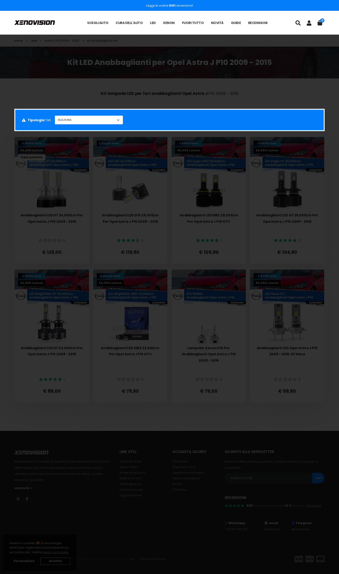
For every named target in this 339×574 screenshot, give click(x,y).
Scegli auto (98, 22)
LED (153, 22)
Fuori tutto (193, 22)
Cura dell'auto (129, 22)
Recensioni (257, 22)
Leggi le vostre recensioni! (169, 6)
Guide (236, 22)
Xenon (169, 22)
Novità (217, 22)
